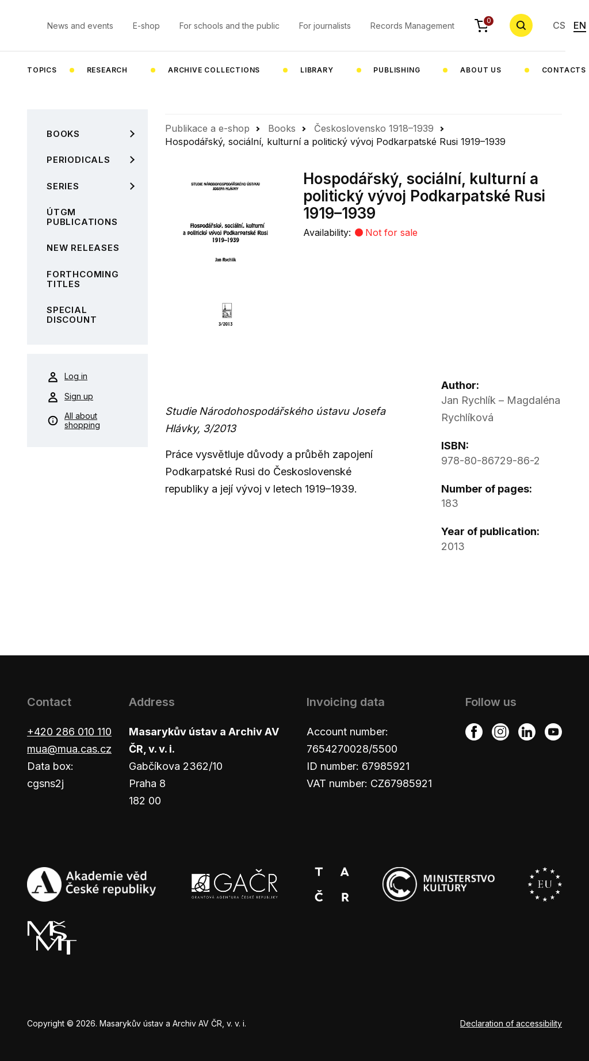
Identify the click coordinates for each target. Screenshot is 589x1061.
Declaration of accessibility (511, 1023)
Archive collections (214, 70)
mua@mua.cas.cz (69, 749)
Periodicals (78, 159)
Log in (67, 377)
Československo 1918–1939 (374, 128)
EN (579, 25)
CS (559, 25)
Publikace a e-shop (207, 128)
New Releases (83, 247)
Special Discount (72, 314)
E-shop (146, 25)
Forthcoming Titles (83, 279)
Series (63, 186)
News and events (80, 25)
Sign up (70, 397)
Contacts (564, 70)
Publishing (396, 70)
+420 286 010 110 (69, 732)
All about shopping (73, 420)
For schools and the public (229, 25)
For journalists (325, 25)
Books (63, 133)
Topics (42, 70)
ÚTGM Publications (82, 217)
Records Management (412, 25)
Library (317, 70)
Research (107, 70)
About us (480, 70)
